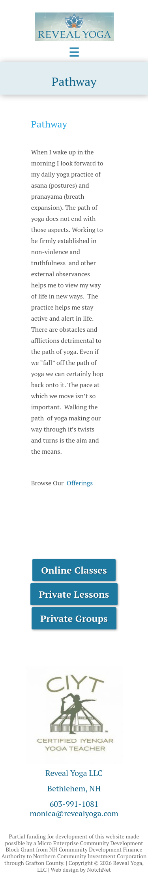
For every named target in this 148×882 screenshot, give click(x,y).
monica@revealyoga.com (74, 813)
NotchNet (99, 869)
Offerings (80, 483)
